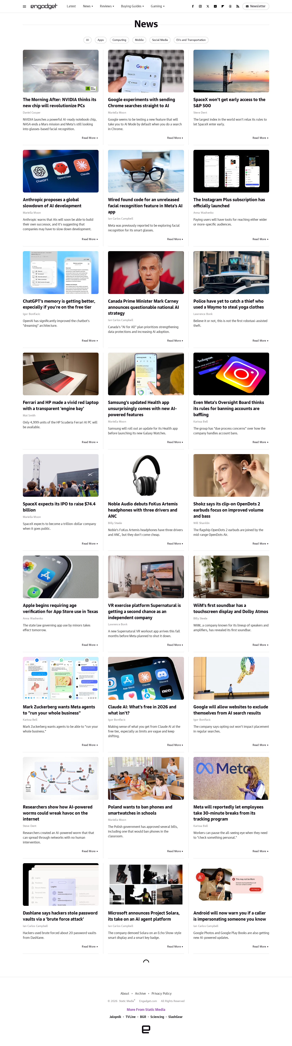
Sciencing (157, 1017)
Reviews (105, 6)
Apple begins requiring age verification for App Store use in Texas (60, 608)
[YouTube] (215, 6)
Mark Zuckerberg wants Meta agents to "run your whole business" (59, 710)
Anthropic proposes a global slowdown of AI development (52, 203)
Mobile (139, 40)
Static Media (126, 1001)
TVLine (131, 1017)
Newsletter (256, 6)
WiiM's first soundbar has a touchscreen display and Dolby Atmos (230, 608)
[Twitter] (208, 6)
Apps (101, 40)
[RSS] (238, 6)
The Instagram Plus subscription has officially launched (229, 203)
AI (87, 40)
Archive (140, 993)
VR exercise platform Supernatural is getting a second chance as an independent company (144, 611)
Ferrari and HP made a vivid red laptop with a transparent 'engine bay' (61, 405)
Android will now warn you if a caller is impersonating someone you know (229, 916)
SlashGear (175, 1017)
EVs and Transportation (191, 40)
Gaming (156, 6)
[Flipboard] (223, 6)
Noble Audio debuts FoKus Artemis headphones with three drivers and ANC (143, 510)
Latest (71, 6)
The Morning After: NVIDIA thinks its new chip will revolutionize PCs (59, 103)
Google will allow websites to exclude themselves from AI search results (230, 710)
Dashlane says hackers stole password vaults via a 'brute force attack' (60, 916)
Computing (119, 40)
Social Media (160, 40)
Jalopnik (115, 1017)
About (124, 993)
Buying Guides (131, 6)
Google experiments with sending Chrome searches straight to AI (141, 103)
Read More (88, 138)
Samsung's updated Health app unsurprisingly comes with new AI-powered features (142, 408)
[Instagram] (200, 6)
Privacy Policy (162, 993)
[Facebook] (193, 6)
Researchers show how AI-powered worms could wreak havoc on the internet (57, 813)
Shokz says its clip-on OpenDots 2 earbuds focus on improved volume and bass (228, 510)
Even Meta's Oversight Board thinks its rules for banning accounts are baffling (228, 408)
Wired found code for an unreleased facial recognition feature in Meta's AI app (145, 206)
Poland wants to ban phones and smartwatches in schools (140, 810)
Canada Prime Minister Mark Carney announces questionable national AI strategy (143, 307)
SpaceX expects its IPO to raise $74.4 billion (59, 507)
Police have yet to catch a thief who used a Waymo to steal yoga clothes (228, 304)
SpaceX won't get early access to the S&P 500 (229, 103)
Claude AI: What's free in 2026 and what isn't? (142, 710)
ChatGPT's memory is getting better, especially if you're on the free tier (59, 304)
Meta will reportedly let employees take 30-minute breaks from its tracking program (228, 813)
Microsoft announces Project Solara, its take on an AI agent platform (144, 916)
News (87, 6)
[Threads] (230, 6)
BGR (143, 1017)
